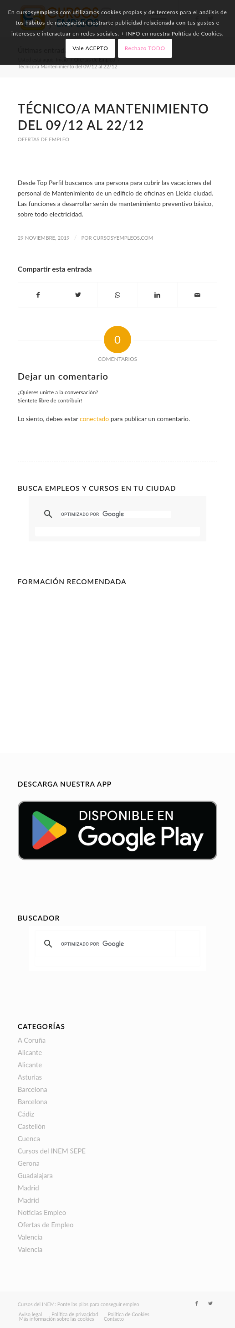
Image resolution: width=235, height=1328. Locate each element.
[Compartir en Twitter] (77, 295)
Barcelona (32, 1089)
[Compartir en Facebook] (38, 295)
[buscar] (116, 514)
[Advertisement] (118, 653)
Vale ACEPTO (90, 48)
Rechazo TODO (145, 48)
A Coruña (32, 1040)
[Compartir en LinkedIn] (157, 295)
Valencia (30, 1237)
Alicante (30, 1052)
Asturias (30, 1077)
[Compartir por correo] (197, 295)
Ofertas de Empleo (43, 139)
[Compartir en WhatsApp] (117, 295)
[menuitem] (30, 1314)
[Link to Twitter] (210, 1303)
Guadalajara (35, 1175)
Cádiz (26, 1114)
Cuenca (29, 1138)
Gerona (29, 1163)
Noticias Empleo (42, 1212)
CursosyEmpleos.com (123, 238)
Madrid (28, 1188)
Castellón (32, 1126)
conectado (94, 418)
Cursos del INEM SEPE (52, 1151)
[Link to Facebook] (197, 1303)
